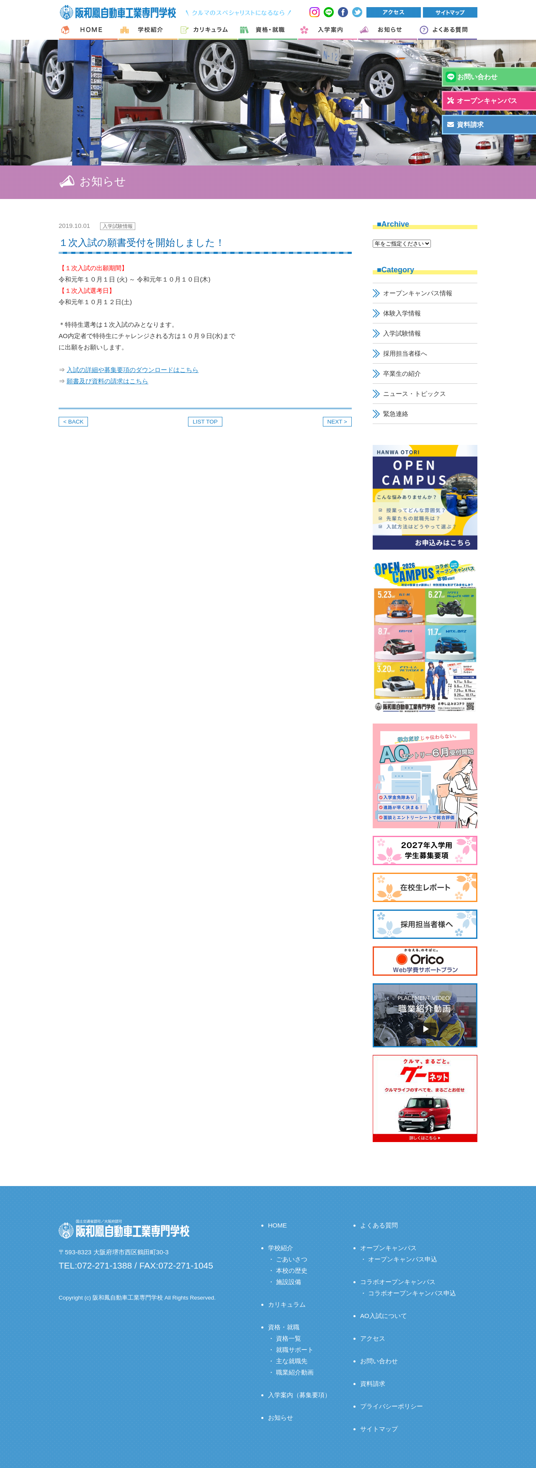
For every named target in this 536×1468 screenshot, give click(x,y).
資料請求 (372, 1383)
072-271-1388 (104, 1265)
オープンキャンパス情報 (417, 293)
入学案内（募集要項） (299, 1394)
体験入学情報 (402, 313)
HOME (277, 1225)
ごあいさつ (291, 1259)
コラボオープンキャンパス (398, 1281)
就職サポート (295, 1349)
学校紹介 (280, 1247)
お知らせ (280, 1417)
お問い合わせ (379, 1361)
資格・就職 (283, 1327)
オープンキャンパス (388, 1247)
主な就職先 (291, 1361)
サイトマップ (379, 1428)
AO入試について (383, 1315)
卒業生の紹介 (402, 373)
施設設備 (288, 1281)
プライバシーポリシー (391, 1406)
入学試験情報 (118, 226)
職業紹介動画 (295, 1372)
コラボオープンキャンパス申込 (412, 1293)
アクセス (372, 1338)
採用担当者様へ (405, 353)
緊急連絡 (395, 413)
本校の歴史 (291, 1270)
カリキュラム (287, 1304)
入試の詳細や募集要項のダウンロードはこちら (132, 369)
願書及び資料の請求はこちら (107, 381)
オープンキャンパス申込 (402, 1259)
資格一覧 (288, 1338)
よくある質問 (379, 1225)
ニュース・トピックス (414, 393)
